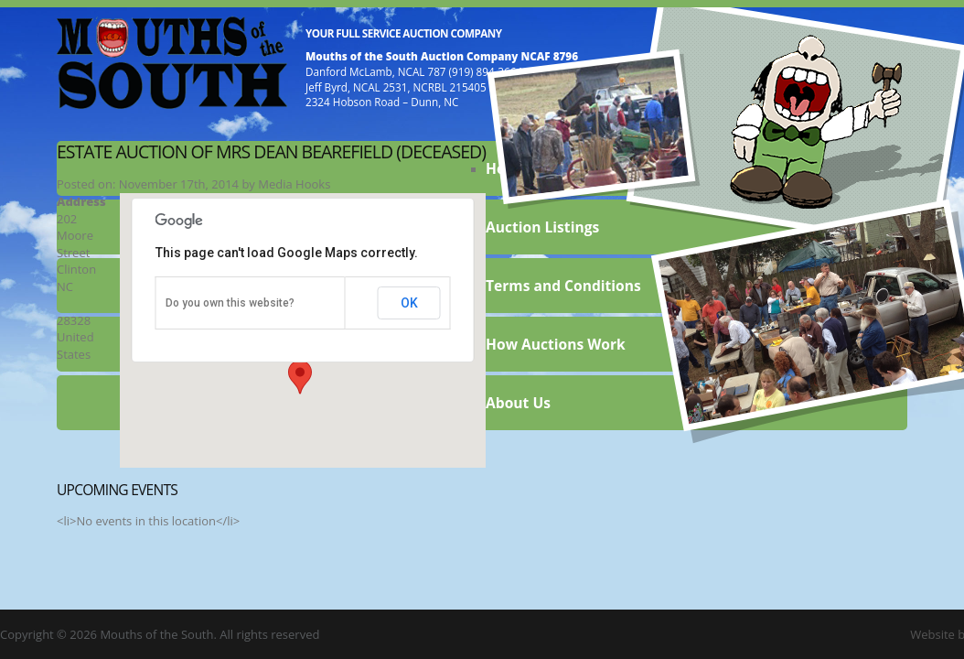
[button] (300, 377)
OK (409, 303)
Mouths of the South (172, 61)
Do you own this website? (230, 303)
